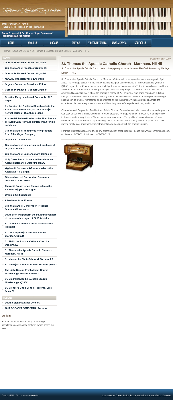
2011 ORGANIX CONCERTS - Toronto (26, 308)
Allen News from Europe (18, 200)
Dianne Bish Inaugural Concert (22, 302)
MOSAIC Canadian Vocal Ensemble (24, 78)
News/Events (156, 395)
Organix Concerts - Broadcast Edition (26, 84)
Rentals (133, 395)
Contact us (166, 395)
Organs (119, 395)
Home (7, 51)
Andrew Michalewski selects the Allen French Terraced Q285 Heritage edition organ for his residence (30, 122)
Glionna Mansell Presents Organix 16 (26, 68)
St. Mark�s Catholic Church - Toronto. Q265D (30, 264)
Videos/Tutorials (143, 395)
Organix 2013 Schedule (18, 195)
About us (111, 395)
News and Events (20, 51)
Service (126, 395)
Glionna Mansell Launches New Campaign (28, 154)
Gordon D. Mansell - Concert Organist (26, 89)
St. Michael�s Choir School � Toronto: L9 (29, 259)
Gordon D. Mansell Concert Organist (25, 62)
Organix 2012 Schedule (18, 139)
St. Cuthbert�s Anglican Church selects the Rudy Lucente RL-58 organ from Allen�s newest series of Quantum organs (30, 109)
